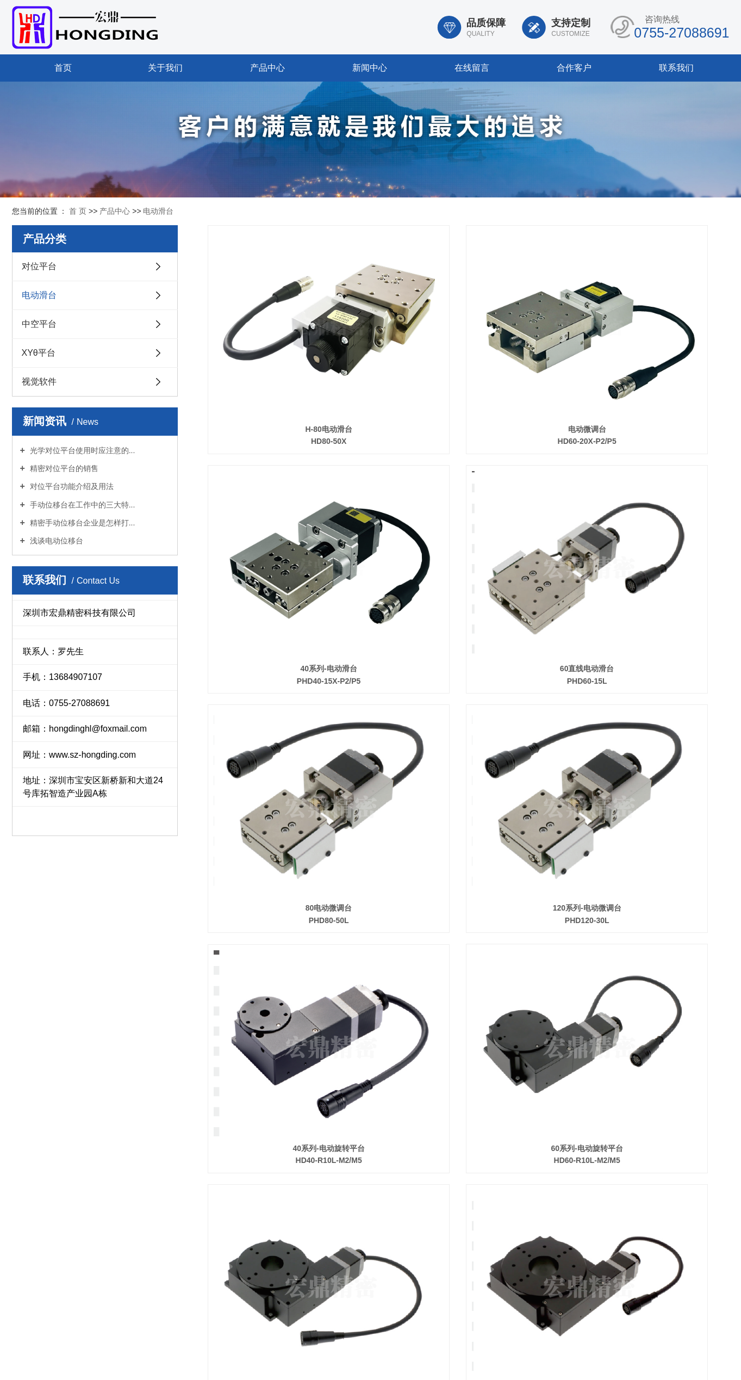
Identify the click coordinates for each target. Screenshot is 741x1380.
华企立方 (547, 1359)
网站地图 (312, 1346)
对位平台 (39, 266)
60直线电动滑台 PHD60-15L (289, 546)
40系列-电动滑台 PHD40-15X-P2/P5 (647, 371)
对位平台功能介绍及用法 (71, 486)
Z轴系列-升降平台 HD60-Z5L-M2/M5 (647, 899)
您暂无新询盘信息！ (410, 1346)
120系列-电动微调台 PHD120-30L (647, 546)
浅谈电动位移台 (55, 540)
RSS (340, 1346)
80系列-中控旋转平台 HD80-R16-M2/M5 (647, 723)
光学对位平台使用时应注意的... (81, 450)
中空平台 (39, 324)
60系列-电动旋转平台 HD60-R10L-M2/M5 (468, 723)
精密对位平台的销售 (63, 468)
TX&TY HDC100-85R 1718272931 (468, 1075)
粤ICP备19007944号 (456, 1359)
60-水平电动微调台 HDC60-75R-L (647, 1075)
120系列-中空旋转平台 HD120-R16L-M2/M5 (468, 899)
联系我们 (676, 67)
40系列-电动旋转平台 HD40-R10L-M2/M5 (289, 723)
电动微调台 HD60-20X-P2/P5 (468, 371)
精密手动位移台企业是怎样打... (81, 522)
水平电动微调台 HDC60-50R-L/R (289, 1075)
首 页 (77, 211)
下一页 (649, 1124)
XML (362, 1346)
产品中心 (267, 67)
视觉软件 (39, 381)
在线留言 (471, 67)
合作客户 (574, 67)
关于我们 (165, 67)
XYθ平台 (38, 352)
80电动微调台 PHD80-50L (468, 546)
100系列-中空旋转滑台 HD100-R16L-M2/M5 (289, 899)
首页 (63, 67)
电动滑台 (158, 211)
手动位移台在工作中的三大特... (81, 504)
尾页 (680, 1124)
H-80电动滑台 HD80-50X (289, 371)
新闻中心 (369, 67)
